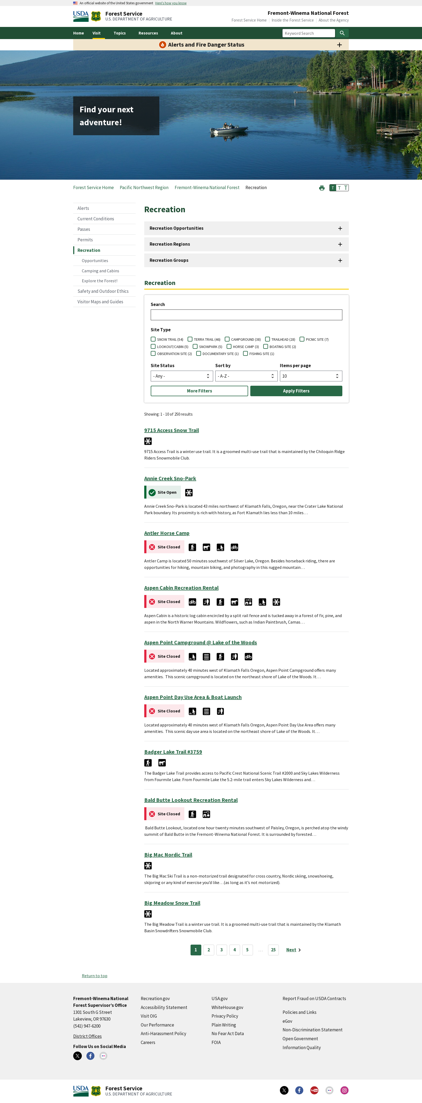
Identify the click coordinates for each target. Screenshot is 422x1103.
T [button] (333, 187)
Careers (148, 1042)
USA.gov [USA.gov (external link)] (220, 998)
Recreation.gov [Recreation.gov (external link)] (155, 998)
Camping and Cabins (100, 270)
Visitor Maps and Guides (100, 302)
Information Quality (302, 1047)
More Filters (199, 391)
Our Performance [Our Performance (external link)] (157, 1025)
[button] (322, 187)
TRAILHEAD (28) (283, 339)
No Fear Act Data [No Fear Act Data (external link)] (228, 1033)
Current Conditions (96, 219)
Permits (85, 240)
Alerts (83, 208)
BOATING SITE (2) (283, 346)
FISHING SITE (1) (261, 353)
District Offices (87, 1036)
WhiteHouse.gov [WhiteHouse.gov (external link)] (227, 1007)
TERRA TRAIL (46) (207, 339)
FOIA (216, 1042)
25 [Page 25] (273, 950)
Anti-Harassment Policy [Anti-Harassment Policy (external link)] (163, 1033)
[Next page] (294, 950)
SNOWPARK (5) (210, 346)
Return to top (94, 975)
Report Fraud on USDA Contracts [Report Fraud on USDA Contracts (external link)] (314, 998)
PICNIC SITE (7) (317, 339)
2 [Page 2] (209, 950)
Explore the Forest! (99, 280)
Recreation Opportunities (176, 228)
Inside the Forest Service (293, 20)
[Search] (342, 33)
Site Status (162, 365)
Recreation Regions (170, 244)
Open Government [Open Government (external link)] (300, 1039)
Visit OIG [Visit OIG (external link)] (149, 1016)
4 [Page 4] (234, 950)
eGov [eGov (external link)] (287, 1021)
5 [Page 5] (247, 950)
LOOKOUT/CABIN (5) (172, 346)
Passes (84, 229)
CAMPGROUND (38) (246, 339)
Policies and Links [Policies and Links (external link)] (299, 1012)
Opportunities (95, 260)
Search (158, 304)
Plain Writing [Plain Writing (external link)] (224, 1025)
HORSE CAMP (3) (246, 346)
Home (78, 33)
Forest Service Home (249, 20)
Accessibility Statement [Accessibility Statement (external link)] (164, 1007)
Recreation (89, 250)
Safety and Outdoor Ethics (103, 291)
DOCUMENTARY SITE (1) (221, 353)
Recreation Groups (169, 260)
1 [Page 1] (196, 950)
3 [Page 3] (221, 950)
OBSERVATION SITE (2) (174, 353)
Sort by (223, 365)
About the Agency (334, 20)
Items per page (295, 365)
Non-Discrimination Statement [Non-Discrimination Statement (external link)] (313, 1030)
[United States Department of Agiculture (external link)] (82, 16)
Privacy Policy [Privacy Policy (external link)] (225, 1016)
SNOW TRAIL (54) (170, 339)
